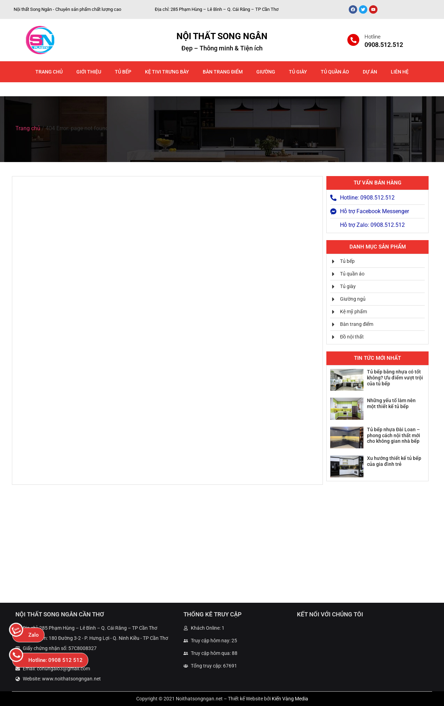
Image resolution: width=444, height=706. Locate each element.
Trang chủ (49, 72)
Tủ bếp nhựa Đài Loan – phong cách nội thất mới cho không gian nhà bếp (393, 435)
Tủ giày (298, 72)
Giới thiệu (88, 72)
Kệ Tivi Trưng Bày (167, 72)
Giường (265, 72)
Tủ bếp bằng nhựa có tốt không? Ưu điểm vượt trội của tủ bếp (395, 377)
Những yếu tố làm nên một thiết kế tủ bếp (391, 403)
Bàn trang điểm (223, 72)
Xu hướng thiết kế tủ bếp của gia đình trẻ (394, 461)
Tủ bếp (123, 72)
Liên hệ (400, 72)
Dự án (370, 72)
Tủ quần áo (335, 72)
